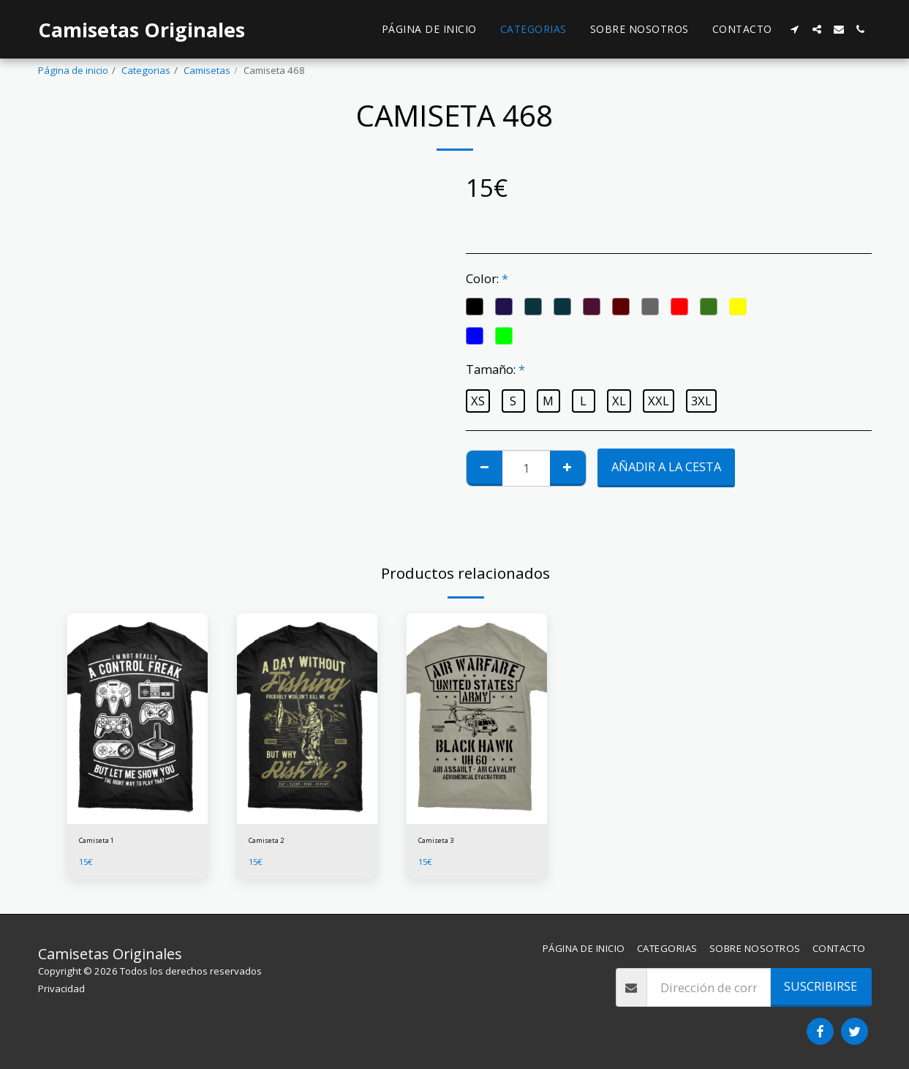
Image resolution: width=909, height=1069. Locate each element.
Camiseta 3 (443, 842)
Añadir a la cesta (666, 466)
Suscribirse (820, 986)
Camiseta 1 (104, 842)
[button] (795, 29)
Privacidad (61, 988)
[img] (137, 718)
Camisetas (207, 70)
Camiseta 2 (273, 842)
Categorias (145, 70)
